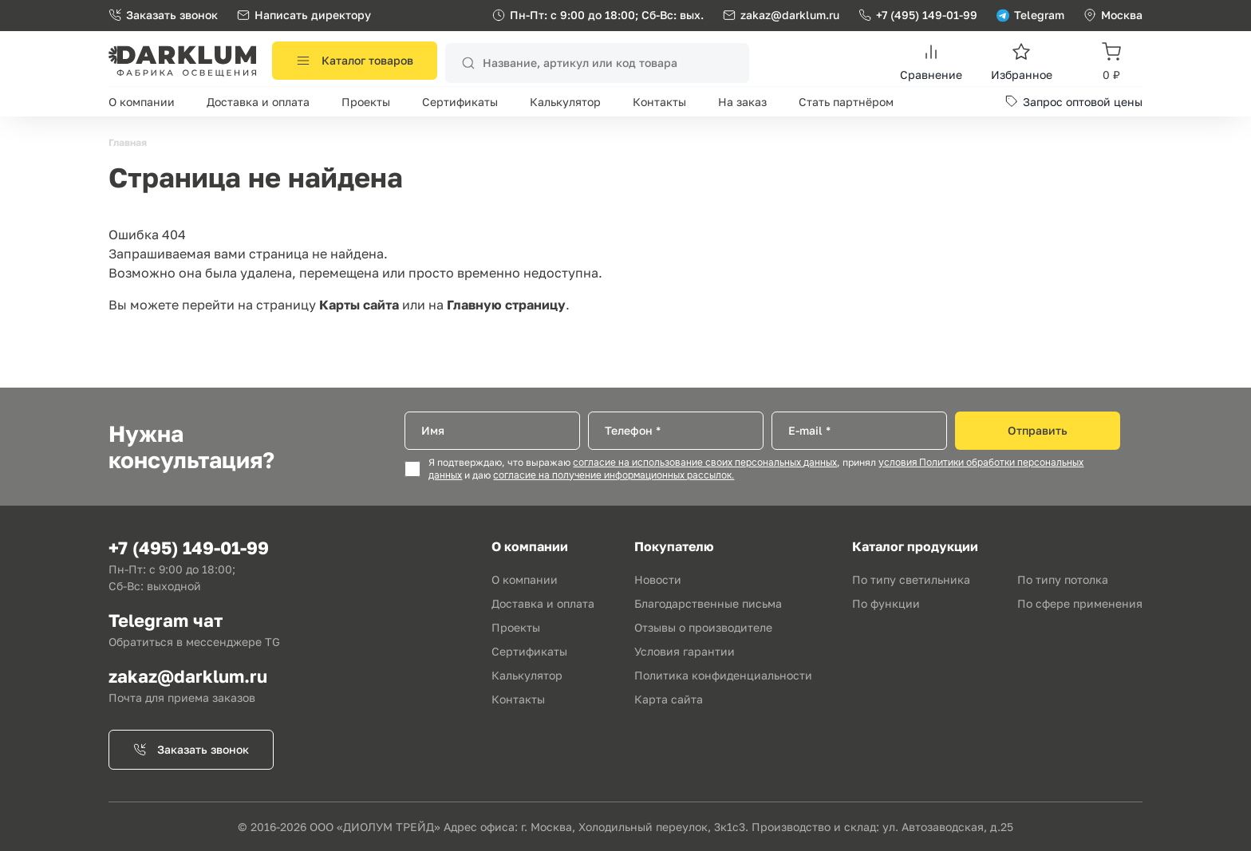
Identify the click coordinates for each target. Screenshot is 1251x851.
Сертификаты (460, 101)
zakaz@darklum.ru (789, 15)
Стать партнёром (846, 101)
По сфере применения (1079, 603)
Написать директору (304, 15)
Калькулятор (565, 101)
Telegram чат (166, 620)
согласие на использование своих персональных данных (705, 462)
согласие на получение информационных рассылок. (613, 475)
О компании (142, 101)
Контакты (659, 101)
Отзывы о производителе (703, 627)
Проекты (365, 101)
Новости (657, 579)
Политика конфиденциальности (723, 675)
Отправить (1037, 430)
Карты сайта (359, 305)
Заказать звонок (163, 15)
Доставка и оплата (258, 101)
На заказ (742, 101)
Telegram (1030, 15)
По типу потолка (1062, 579)
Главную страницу (506, 305)
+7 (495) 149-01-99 (917, 15)
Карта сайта (668, 699)
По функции (886, 603)
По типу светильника (911, 579)
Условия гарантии (684, 651)
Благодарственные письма (708, 603)
